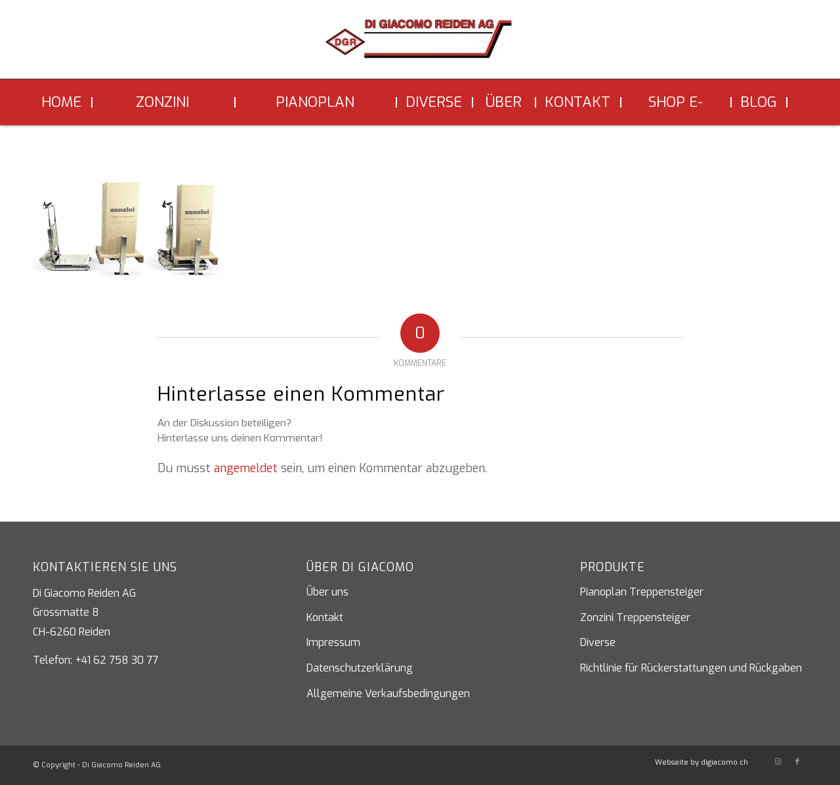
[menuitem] (63, 102)
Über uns (327, 592)
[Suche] (797, 102)
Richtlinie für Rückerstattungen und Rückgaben (691, 668)
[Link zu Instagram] (778, 762)
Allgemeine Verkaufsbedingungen (388, 693)
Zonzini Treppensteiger (635, 617)
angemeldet (246, 468)
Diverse (598, 642)
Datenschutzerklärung (359, 668)
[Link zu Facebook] (797, 762)
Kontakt (324, 617)
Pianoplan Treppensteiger (642, 592)
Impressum (333, 642)
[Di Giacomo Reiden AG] (420, 44)
